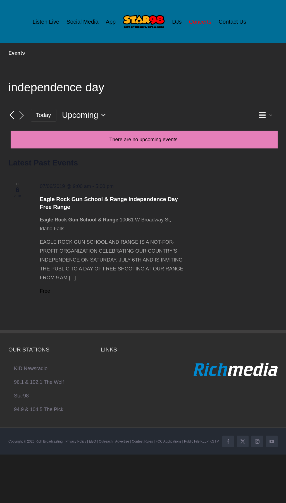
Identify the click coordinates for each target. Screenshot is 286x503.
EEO (92, 441)
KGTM (214, 441)
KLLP (205, 441)
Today (43, 115)
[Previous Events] (11, 115)
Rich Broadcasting (49, 441)
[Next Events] (21, 115)
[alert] (144, 139)
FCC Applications (168, 441)
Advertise (122, 441)
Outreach (106, 441)
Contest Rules (142, 441)
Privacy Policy (75, 441)
